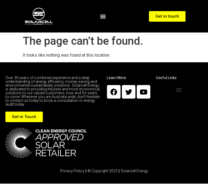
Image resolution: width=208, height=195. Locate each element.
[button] (103, 16)
